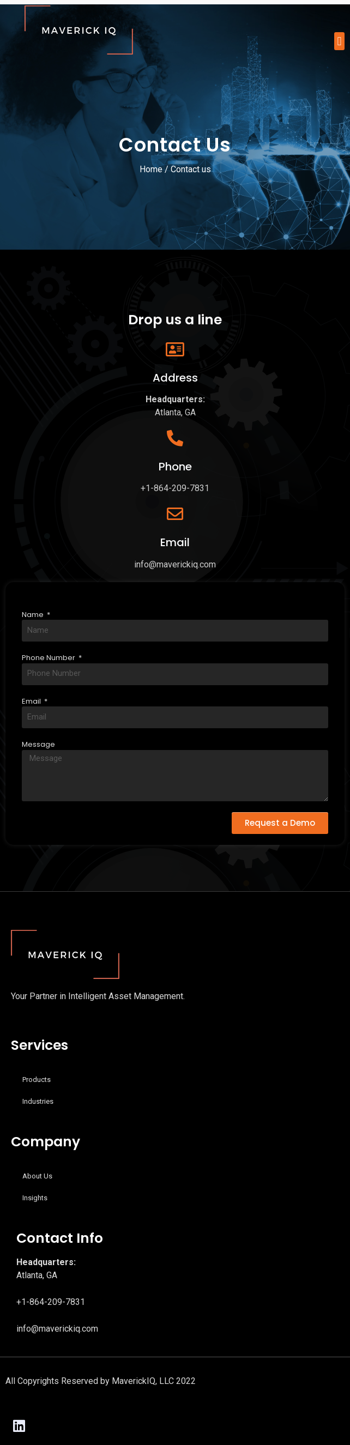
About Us (37, 1176)
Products (36, 1079)
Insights (34, 1198)
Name (33, 614)
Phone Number (49, 657)
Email (32, 701)
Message (38, 744)
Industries (37, 1101)
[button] (339, 41)
